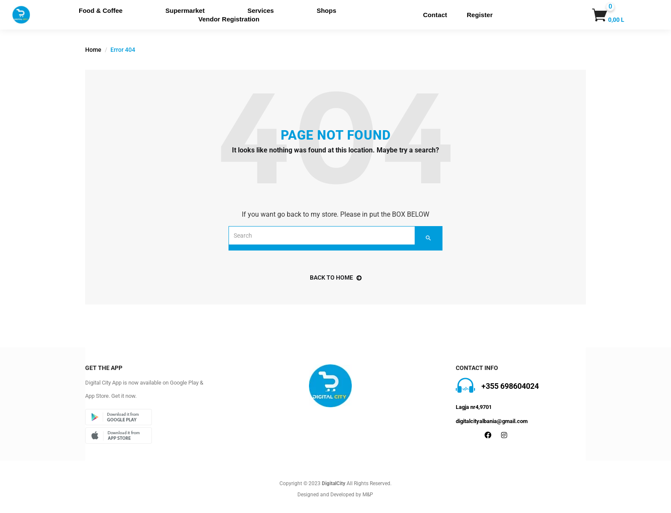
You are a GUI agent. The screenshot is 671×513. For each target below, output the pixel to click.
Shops (326, 10)
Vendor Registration (229, 19)
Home (93, 49)
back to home (336, 277)
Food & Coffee (101, 10)
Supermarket (185, 10)
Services (260, 10)
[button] (600, 15)
